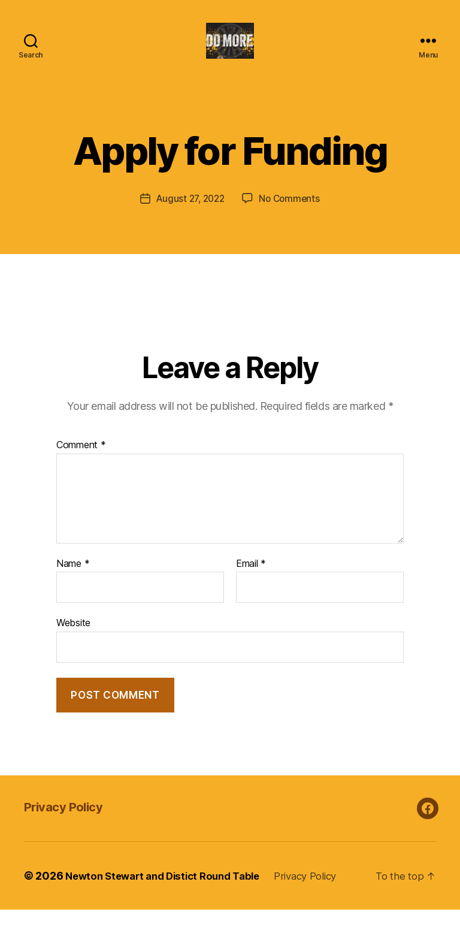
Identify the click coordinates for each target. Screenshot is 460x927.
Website (73, 640)
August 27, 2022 (189, 216)
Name (72, 581)
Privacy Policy (70, 823)
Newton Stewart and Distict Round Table (169, 893)
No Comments (292, 216)
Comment (81, 462)
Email (251, 581)
